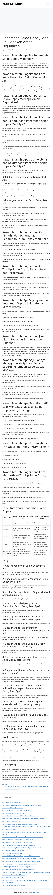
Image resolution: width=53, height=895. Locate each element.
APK (6, 784)
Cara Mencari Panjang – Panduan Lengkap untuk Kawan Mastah (23, 858)
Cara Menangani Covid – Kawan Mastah (15, 850)
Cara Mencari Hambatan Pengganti (13, 885)
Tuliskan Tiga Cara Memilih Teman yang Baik (16, 867)
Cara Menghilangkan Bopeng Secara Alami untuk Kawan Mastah (23, 819)
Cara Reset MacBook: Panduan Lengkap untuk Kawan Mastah (22, 805)
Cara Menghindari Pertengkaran (12, 877)
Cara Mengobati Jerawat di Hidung (13, 813)
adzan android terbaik (12, 789)
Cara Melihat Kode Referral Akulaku (13, 875)
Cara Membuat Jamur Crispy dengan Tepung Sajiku (18, 845)
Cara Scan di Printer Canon (11, 821)
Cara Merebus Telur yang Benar (12, 802)
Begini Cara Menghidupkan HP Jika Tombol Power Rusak (20, 816)
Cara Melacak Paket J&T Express (12, 808)
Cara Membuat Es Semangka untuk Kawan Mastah (18, 869)
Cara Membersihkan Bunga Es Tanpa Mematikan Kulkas (20, 864)
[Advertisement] (26, 20)
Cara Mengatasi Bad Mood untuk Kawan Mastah (17, 842)
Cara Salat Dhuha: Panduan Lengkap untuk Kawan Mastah (21, 856)
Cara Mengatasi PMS (9, 829)
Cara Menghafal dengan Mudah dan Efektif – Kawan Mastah (21, 861)
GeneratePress (37, 892)
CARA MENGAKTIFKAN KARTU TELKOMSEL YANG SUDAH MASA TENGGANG (26, 827)
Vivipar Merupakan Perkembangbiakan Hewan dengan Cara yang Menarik (26, 872)
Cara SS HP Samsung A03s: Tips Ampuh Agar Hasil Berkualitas (22, 848)
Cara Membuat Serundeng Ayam (12, 853)
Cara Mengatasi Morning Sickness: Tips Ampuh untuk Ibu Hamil (22, 837)
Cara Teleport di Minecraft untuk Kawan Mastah (17, 840)
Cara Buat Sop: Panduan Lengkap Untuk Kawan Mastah (20, 824)
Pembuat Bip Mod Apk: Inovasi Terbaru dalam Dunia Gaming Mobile (26, 786)
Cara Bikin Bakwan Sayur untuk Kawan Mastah (17, 810)
